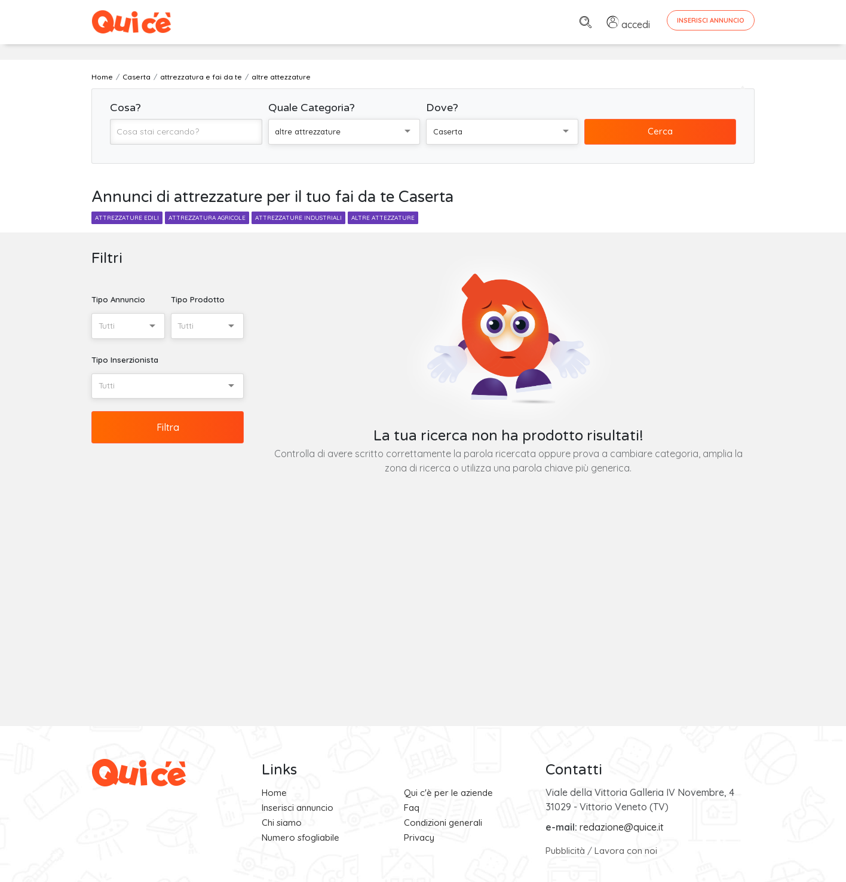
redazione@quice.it (622, 827)
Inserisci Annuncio (710, 20)
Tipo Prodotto (198, 299)
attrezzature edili (127, 218)
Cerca (660, 131)
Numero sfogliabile (300, 837)
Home (274, 792)
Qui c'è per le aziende (448, 792)
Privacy (419, 837)
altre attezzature (383, 218)
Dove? (442, 107)
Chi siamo (282, 822)
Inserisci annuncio (297, 807)
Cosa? (125, 107)
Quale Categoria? (311, 107)
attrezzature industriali (298, 218)
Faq (411, 807)
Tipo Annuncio (118, 299)
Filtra (168, 427)
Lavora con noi (625, 850)
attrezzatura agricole (207, 218)
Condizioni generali (443, 822)
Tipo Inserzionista (124, 360)
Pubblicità (565, 850)
